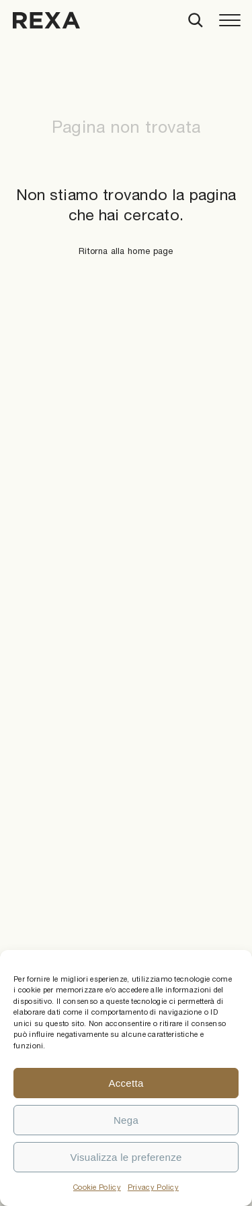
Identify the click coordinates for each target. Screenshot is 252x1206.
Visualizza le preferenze (125, 1157)
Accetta (125, 1083)
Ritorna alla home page (126, 251)
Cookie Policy (97, 1187)
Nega (126, 1120)
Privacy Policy (153, 1187)
